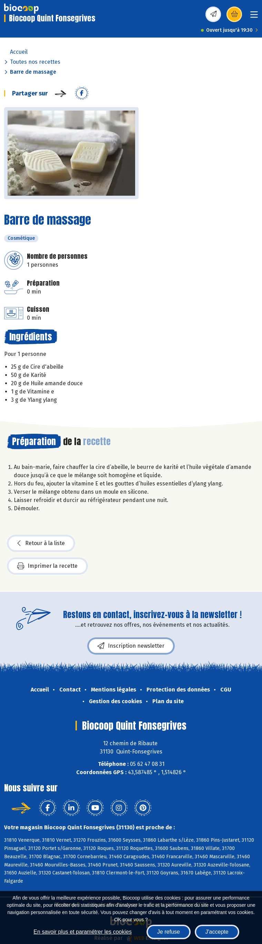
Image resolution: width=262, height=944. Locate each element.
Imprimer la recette (47, 566)
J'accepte (217, 932)
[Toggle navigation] (254, 16)
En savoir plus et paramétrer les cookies (82, 932)
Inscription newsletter (131, 646)
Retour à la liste (41, 543)
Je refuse (168, 932)
